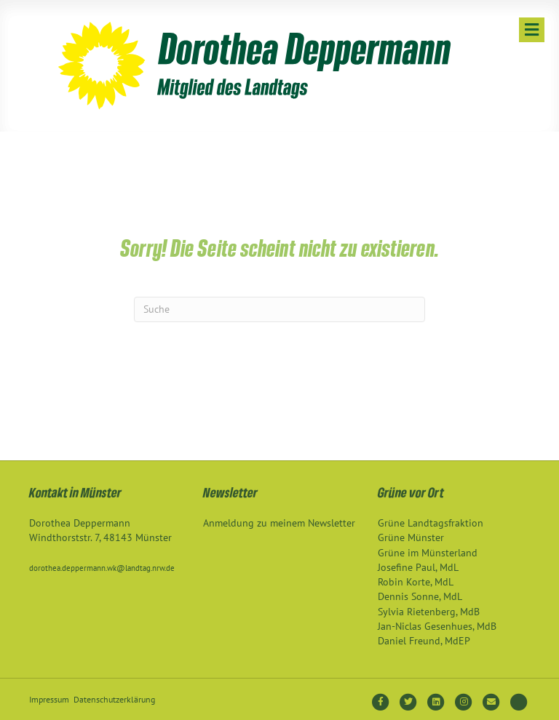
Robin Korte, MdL (415, 581)
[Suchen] (279, 309)
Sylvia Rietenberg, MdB (429, 611)
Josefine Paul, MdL (418, 567)
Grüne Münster (411, 537)
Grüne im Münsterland (427, 552)
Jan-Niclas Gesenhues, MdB (437, 626)
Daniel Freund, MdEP (424, 640)
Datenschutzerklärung (114, 699)
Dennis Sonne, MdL (420, 596)
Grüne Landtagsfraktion (430, 522)
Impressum (49, 699)
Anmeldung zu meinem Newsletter (279, 522)
